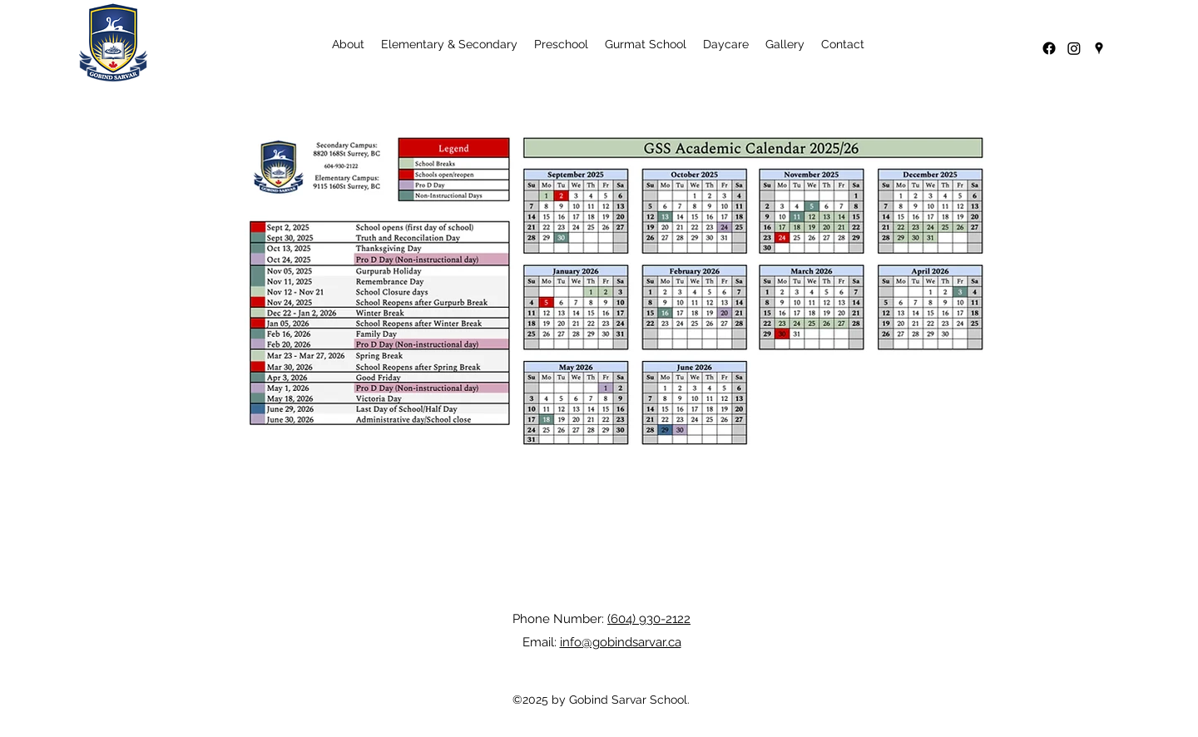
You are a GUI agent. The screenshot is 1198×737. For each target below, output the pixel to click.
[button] (348, 44)
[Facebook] (1049, 48)
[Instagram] (1074, 48)
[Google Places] (1099, 48)
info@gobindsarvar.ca (620, 642)
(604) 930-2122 (649, 618)
